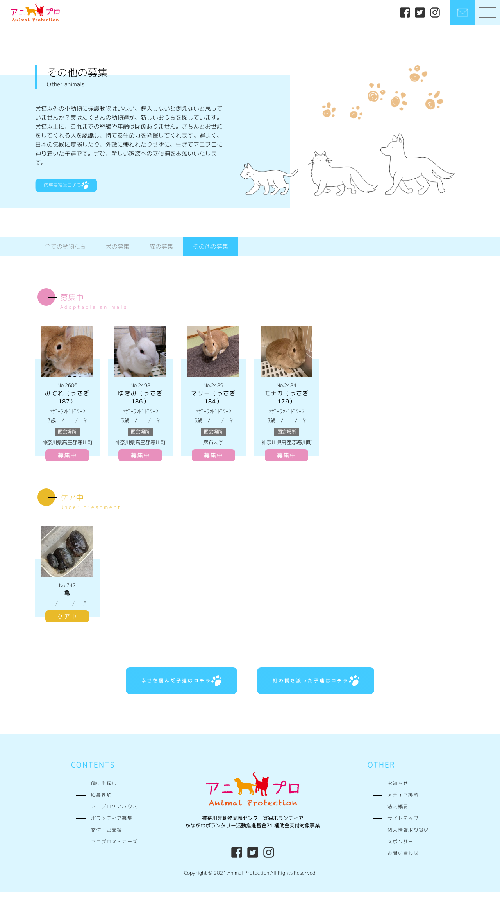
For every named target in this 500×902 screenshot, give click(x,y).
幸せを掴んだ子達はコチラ (167, 688)
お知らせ (398, 793)
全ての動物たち (65, 252)
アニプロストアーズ (114, 851)
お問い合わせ (403, 863)
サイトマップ (403, 828)
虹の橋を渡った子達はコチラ (329, 688)
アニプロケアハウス (114, 817)
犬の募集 (117, 252)
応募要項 (101, 805)
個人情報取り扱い (408, 840)
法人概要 (398, 817)
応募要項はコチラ (75, 189)
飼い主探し (104, 793)
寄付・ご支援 (106, 840)
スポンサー (400, 851)
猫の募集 (161, 252)
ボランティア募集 (111, 828)
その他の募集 (210, 252)
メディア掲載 (403, 805)
